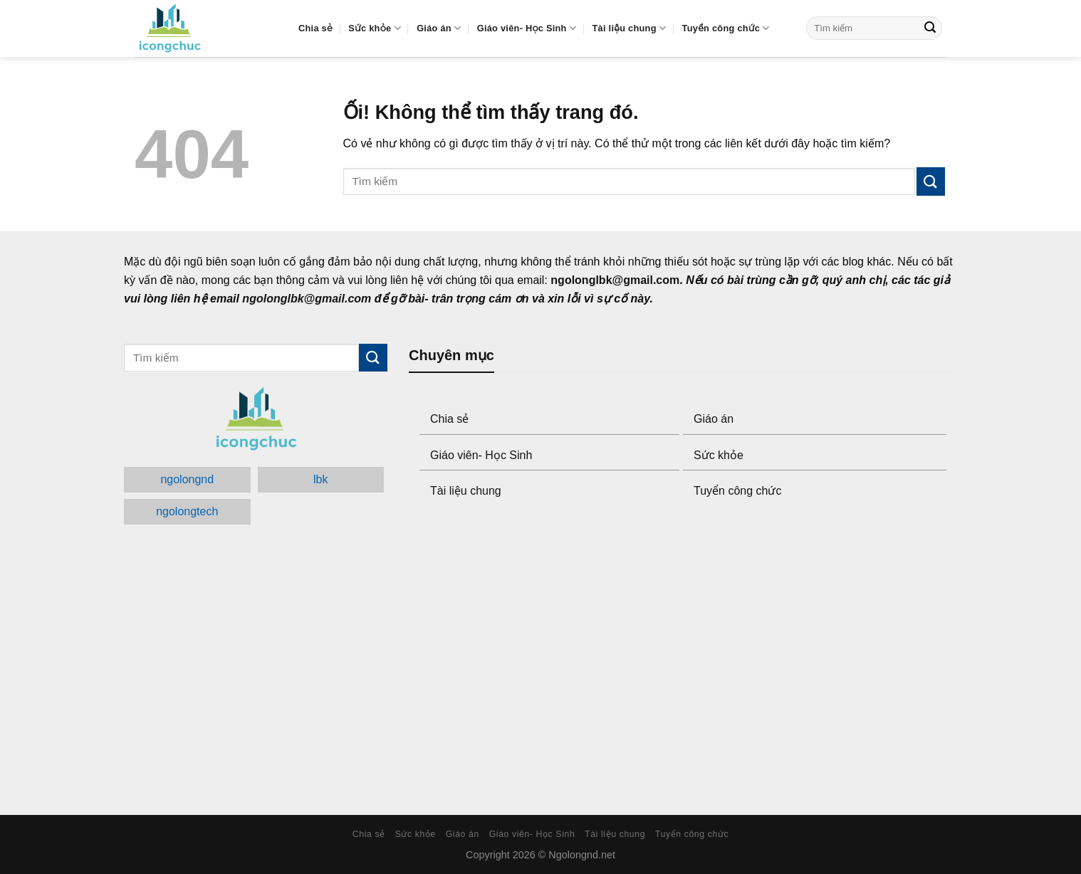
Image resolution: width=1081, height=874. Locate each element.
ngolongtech (187, 511)
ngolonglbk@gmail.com (614, 280)
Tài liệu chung (629, 28)
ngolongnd (187, 479)
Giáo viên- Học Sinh (526, 28)
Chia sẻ (315, 28)
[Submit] (930, 28)
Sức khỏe (374, 28)
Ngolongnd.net (581, 854)
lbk (320, 479)
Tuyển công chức (726, 28)
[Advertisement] (682, 658)
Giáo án (439, 28)
